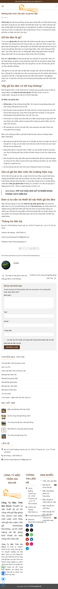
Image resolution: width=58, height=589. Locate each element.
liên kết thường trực (34, 255)
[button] (2, 6)
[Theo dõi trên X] (31, 530)
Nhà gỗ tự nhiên (7, 390)
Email (6, 321)
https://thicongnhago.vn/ (17, 242)
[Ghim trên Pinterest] (30, 248)
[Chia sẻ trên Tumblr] (38, 248)
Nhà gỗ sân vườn (7, 386)
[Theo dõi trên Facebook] (27, 525)
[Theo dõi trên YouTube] (27, 544)
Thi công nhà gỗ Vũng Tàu (17, 435)
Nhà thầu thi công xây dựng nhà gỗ (20, 429)
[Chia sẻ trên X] (27, 248)
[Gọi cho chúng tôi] (31, 534)
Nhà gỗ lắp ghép (7, 382)
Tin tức (20, 255)
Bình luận (8, 295)
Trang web (8, 330)
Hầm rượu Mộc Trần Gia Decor (12, 371)
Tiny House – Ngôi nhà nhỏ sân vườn (14, 397)
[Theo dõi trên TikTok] (27, 530)
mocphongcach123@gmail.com (17, 237)
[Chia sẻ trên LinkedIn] (34, 248)
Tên (6, 312)
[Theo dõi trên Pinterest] (27, 539)
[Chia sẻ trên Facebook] (23, 248)
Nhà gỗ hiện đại (7, 375)
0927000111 (21, 232)
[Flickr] (31, 544)
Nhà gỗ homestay (7, 378)
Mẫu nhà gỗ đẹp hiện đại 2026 (18, 409)
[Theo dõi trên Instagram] (31, 525)
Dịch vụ (4, 367)
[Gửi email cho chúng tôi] (27, 534)
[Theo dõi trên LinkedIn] (31, 539)
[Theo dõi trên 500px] (27, 548)
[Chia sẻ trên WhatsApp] (20, 248)
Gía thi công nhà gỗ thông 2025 (19, 416)
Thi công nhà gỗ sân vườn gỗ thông (20, 422)
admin (6, 17)
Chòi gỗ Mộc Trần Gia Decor (11, 363)
